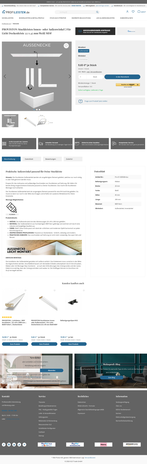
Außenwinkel (83, 51)
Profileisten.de (6, 24)
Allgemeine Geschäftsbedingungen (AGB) (91, 409)
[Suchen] (97, 12)
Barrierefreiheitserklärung (124, 421)
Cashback (42, 432)
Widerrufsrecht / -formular (86, 406)
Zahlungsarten (43, 417)
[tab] (11, 159)
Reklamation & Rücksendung (48, 421)
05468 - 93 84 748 (9, 410)
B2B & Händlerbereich (123, 409)
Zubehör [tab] (69, 159)
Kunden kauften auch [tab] (73, 283)
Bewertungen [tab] (50, 159)
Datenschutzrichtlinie (14, 377)
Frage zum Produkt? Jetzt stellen (96, 101)
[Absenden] (51, 370)
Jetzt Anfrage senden (102, 6)
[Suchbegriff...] (75, 12)
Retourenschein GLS (45, 424)
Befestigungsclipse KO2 (69, 320)
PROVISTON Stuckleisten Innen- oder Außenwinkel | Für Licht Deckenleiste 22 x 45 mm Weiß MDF (44, 322)
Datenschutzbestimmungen (23, 381)
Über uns (119, 406)
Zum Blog (111, 378)
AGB (58, 381)
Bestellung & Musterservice (47, 406)
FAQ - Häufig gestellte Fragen (48, 409)
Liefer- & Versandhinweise (47, 413)
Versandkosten (90, 458)
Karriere (118, 413)
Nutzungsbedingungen (34, 377)
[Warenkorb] (142, 12)
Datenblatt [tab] (29, 159)
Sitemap (41, 436)
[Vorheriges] (4, 77)
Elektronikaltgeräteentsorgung (125, 417)
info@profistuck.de (12, 419)
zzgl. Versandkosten (94, 72)
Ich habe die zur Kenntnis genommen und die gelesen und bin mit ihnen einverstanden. (35, 382)
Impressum (81, 413)
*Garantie (42, 402)
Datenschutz (82, 402)
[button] (128, 85)
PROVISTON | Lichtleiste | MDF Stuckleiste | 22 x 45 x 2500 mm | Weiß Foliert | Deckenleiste (14, 322)
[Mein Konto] (127, 12)
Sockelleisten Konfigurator (47, 428)
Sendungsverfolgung (122, 402)
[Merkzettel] (133, 12)
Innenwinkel (83, 59)
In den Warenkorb (122, 77)
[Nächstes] (69, 77)
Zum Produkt (15, 344)
